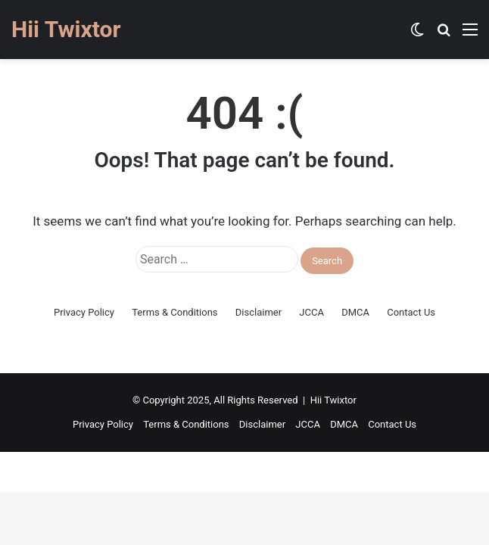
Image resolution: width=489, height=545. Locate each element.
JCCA (311, 312)
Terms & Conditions (174, 312)
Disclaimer (258, 312)
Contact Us (411, 312)
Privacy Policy (84, 312)
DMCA (355, 312)
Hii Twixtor (333, 400)
